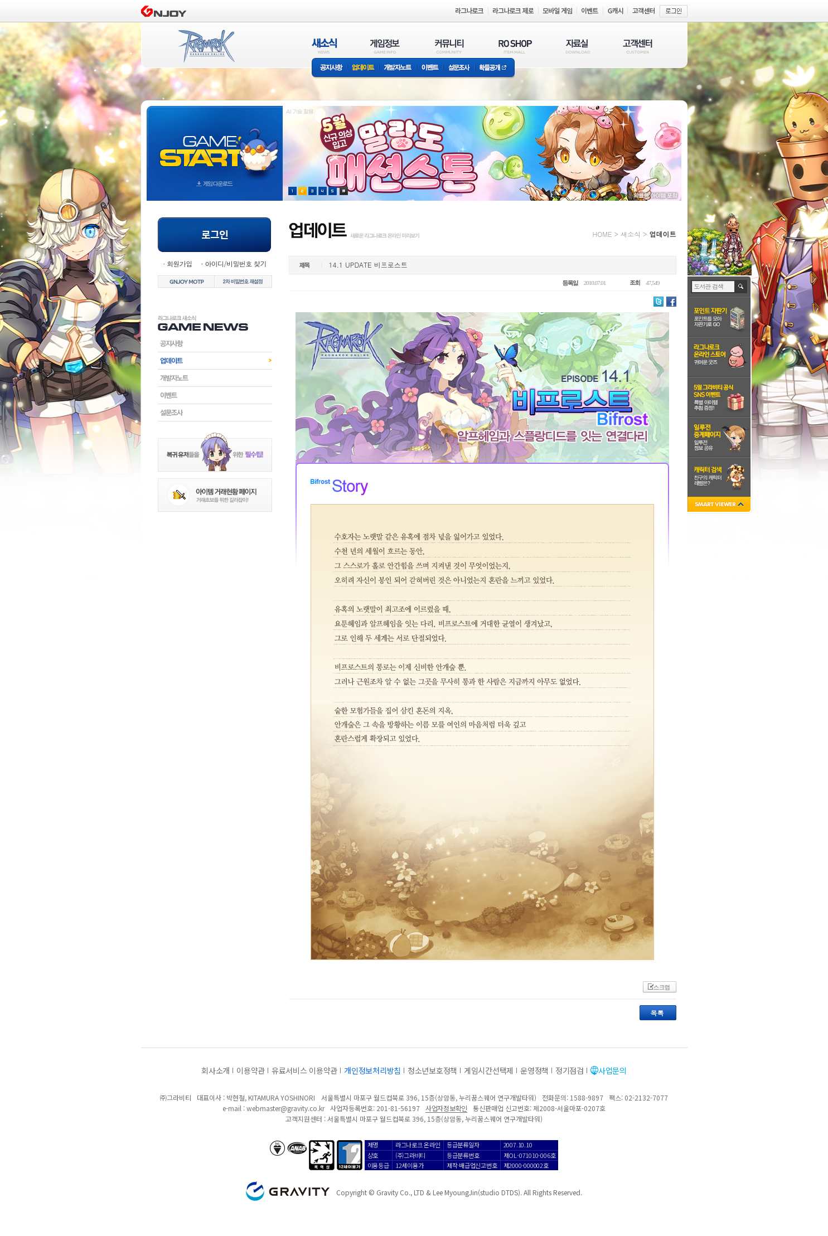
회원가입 (179, 263)
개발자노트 (398, 68)
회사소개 (215, 1070)
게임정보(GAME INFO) (385, 46)
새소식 (631, 234)
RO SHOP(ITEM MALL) (515, 46)
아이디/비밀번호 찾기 (235, 263)
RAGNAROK (206, 46)
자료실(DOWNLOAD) (577, 46)
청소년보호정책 (432, 1070)
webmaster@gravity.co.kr (285, 1108)
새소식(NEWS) (324, 46)
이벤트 (430, 68)
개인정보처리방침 (372, 1070)
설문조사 (459, 68)
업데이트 (363, 68)
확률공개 (495, 68)
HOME (602, 234)
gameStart (215, 143)
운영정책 (534, 1070)
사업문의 (612, 1070)
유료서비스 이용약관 (304, 1070)
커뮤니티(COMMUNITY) (449, 46)
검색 (741, 286)
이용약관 (250, 1070)
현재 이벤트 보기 (344, 191)
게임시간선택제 (489, 1070)
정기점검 (569, 1070)
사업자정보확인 (446, 1108)
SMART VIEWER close (720, 505)
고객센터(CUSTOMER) (637, 46)
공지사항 (329, 68)
